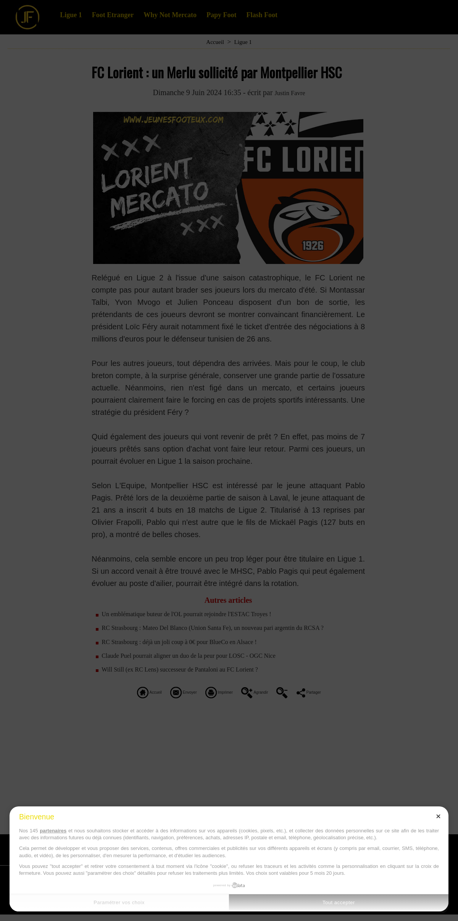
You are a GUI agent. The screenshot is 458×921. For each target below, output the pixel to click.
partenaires (53, 831)
